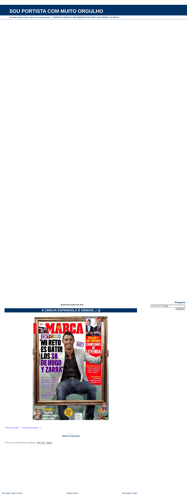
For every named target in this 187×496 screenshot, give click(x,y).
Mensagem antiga (129, 493)
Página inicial (72, 493)
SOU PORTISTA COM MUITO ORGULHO (56, 11)
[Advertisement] (92, 282)
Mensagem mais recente (12, 493)
